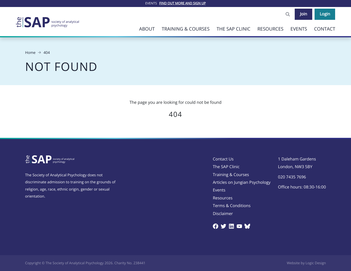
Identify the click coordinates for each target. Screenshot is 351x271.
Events (299, 29)
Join (303, 14)
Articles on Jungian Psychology (241, 182)
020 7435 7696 (292, 177)
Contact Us (223, 159)
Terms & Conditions (232, 205)
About (147, 29)
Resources (270, 29)
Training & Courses (185, 29)
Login (325, 14)
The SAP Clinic (233, 29)
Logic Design (315, 263)
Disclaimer (223, 213)
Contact (324, 29)
